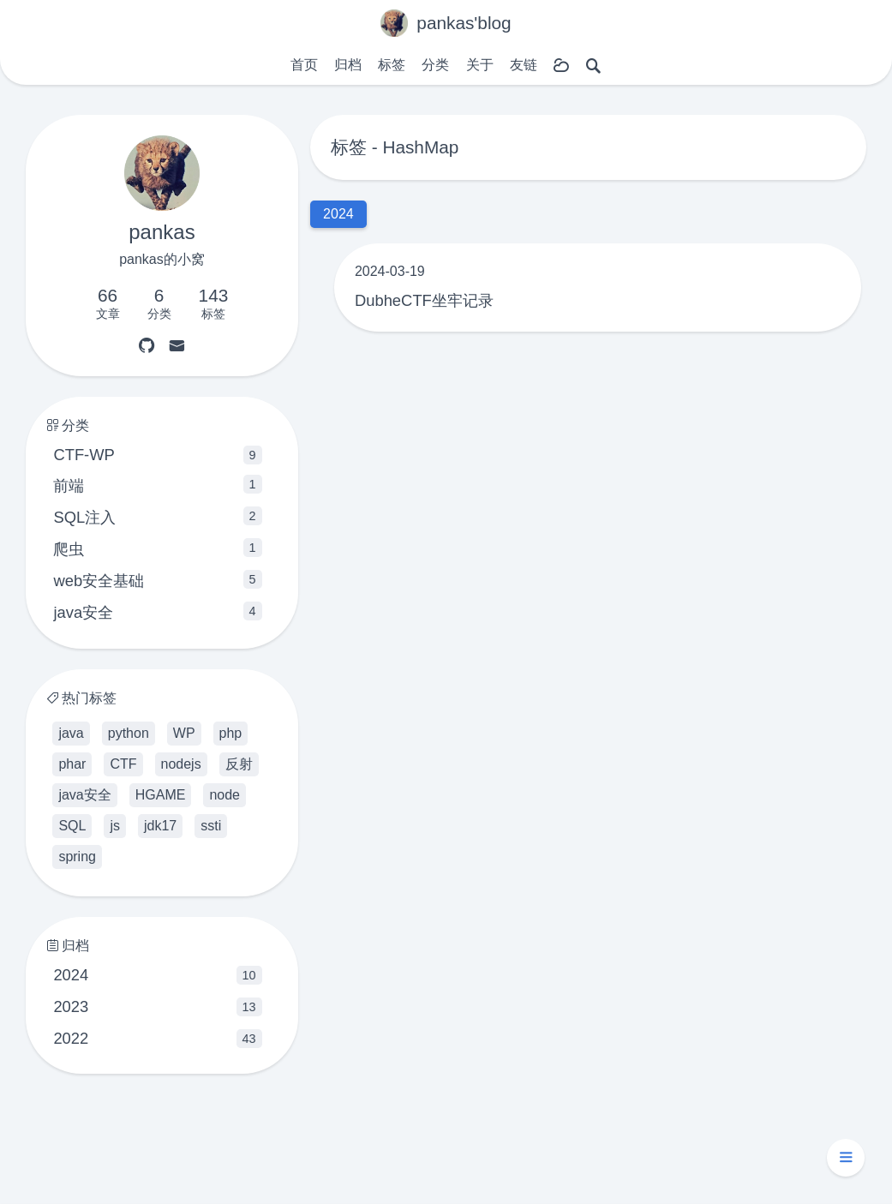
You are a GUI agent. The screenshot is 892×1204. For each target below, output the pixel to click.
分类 (435, 64)
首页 (304, 64)
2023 (157, 1006)
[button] (846, 1158)
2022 (157, 1038)
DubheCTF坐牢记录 (424, 300)
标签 (391, 64)
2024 (157, 975)
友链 (523, 64)
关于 (480, 64)
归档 (348, 64)
